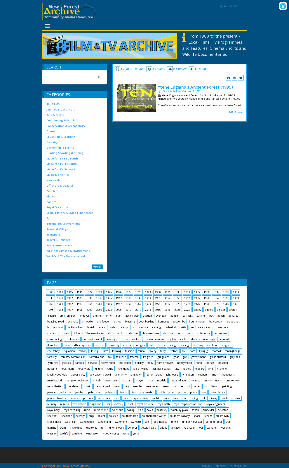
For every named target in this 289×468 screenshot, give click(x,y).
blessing (130, 321)
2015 (148, 309)
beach (221, 315)
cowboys (111, 339)
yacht (126, 433)
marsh (97, 380)
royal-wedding (72, 410)
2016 (158, 309)
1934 (187, 292)
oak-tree (178, 386)
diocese (99, 345)
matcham (126, 380)
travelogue (76, 427)
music (87, 386)
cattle (183, 327)
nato (117, 386)
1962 (70, 304)
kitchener (222, 368)
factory (83, 351)
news (166, 386)
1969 (138, 304)
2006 (119, 309)
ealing (172, 345)
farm (105, 351)
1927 (128, 292)
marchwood (54, 380)
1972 (167, 304)
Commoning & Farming (61, 120)
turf (103, 427)
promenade (104, 398)
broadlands (233, 321)
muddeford (73, 386)
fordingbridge (233, 351)
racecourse (180, 398)
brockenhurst (55, 327)
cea (192, 327)
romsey (118, 404)
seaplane (66, 416)
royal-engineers (215, 404)
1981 (236, 304)
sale (140, 410)
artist (118, 315)
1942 (70, 298)
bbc (211, 315)
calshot (113, 327)
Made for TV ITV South (61, 164)
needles (137, 386)
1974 (187, 304)
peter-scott (95, 392)
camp (124, 327)
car (133, 327)
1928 (138, 292)
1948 (128, 298)
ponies (182, 392)
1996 (60, 309)
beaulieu (233, 315)
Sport (50, 218)
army (108, 315)
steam (208, 416)
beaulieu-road (55, 321)
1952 (167, 298)
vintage (175, 427)
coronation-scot (92, 339)
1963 (80, 304)
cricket (136, 339)
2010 (128, 309)
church (190, 333)
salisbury (162, 410)
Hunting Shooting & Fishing (64, 153)
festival (174, 351)
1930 (158, 292)
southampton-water (154, 416)
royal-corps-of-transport (188, 404)
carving (156, 327)
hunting (98, 368)
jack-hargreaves (161, 368)
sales (150, 410)
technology (160, 421)
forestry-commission (73, 357)
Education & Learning (60, 137)
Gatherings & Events (60, 147)
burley (101, 327)
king (210, 368)
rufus (87, 410)
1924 (99, 292)
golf (185, 357)
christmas (132, 333)
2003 (99, 309)
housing (52, 368)
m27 (215, 374)
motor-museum (213, 380)
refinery (51, 404)
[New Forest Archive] (70, 11)
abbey (197, 309)
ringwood (95, 404)
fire (184, 351)
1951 (158, 298)
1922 (89, 292)
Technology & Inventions (63, 223)
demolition (53, 345)
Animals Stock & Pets (60, 109)
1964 (89, 304)
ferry (163, 351)
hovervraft (84, 368)
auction (147, 315)
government (198, 357)
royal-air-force (145, 404)
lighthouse (172, 374)
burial (90, 327)
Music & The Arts (57, 174)
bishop (117, 321)
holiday (139, 362)
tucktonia (91, 427)
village (163, 427)
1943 (80, 298)
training (51, 427)
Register (232, 6)
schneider (208, 410)
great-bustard (218, 357)
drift (151, 345)
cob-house (203, 333)
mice (150, 380)
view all (97, 266)
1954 (187, 298)
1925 (109, 292)
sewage (80, 416)
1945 (99, 298)
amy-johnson (68, 315)
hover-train (67, 368)
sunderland (104, 421)
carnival (143, 327)
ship (91, 416)
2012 (138, 309)
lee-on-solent (154, 374)
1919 (80, 292)
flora (192, 351)
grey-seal (235, 357)
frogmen (148, 357)
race (167, 398)
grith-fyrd (52, 362)
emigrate (226, 345)
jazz (177, 368)
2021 (177, 309)
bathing (201, 315)
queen (126, 398)
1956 (207, 298)
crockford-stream (154, 339)
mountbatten (55, 386)
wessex (51, 433)
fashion (129, 351)
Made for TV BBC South (62, 158)
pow (203, 392)
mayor (140, 380)
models (161, 380)
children (64, 333)
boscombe (179, 321)
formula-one (96, 357)
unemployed (116, 427)
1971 (158, 304)
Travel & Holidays (58, 240)
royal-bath (164, 404)
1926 (119, 292)
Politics (51, 202)
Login (222, 6)
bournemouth (197, 321)
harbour (79, 362)
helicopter (125, 362)
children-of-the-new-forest (88, 333)
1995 (50, 309)
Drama (50, 131)
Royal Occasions (57, 207)
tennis (174, 421)
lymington (188, 374)
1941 (60, 298)
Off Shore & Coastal (59, 185)
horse (199, 362)
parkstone (66, 392)
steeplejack (54, 421)
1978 (207, 304)
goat (176, 357)
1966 (109, 304)
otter (197, 386)
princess (74, 398)
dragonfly (113, 345)
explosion (69, 351)
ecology (198, 345)
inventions (123, 368)
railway (213, 398)
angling (97, 315)
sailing (130, 410)
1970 (148, 304)
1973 (177, 304)
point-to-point (166, 392)
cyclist (183, 339)
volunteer (189, 427)
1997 (70, 309)
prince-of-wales (56, 398)
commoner (220, 333)
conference (72, 339)
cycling (172, 339)
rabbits (156, 398)
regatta (64, 404)
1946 (109, 298)
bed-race (73, 321)
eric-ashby (53, 351)
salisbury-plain (179, 410)
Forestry (52, 142)
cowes (124, 339)
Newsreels (53, 180)
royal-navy (53, 410)
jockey (187, 368)
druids (161, 345)
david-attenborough (203, 339)
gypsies (66, 362)
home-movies (165, 362)
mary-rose (111, 380)
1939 (236, 292)
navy (126, 386)
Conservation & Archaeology (65, 126)
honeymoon (184, 362)
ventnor (132, 427)
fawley (152, 351)
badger (174, 315)
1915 (70, 292)
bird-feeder (103, 321)
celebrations (205, 327)
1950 (148, 298)
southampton (130, 416)
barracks (188, 315)
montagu (195, 380)
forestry (52, 357)
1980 (226, 304)
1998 (80, 309)
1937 (216, 292)
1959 (236, 298)
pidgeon (110, 392)
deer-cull (224, 339)
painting (227, 386)
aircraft (233, 309)
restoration (79, 404)
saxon (195, 410)
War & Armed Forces (60, 245)
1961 (60, 304)
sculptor (223, 410)
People (51, 191)
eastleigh (185, 345)
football (216, 351)
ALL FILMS (53, 104)
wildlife (64, 433)
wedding (226, 427)
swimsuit (136, 421)
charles (51, 333)
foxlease (121, 357)
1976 (197, 304)
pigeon (123, 392)
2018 (167, 309)
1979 (216, 304)
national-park (103, 386)
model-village (178, 380)
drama (127, 345)
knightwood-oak (57, 374)
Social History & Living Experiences (69, 213)
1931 (167, 292)
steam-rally (222, 416)
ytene (136, 433)
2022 (187, 309)
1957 (216, 298)
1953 (177, 298)
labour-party (78, 374)
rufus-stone (101, 410)
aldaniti (51, 315)
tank (147, 421)
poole (193, 392)
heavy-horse (108, 362)
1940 (50, 298)
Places (50, 196)
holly (150, 362)
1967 (119, 304)
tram (63, 427)
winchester (92, 433)
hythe (110, 368)
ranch (224, 398)
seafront (52, 416)
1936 (207, 292)
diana (67, 345)
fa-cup (95, 351)
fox (110, 357)
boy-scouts (216, 321)
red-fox (235, 398)
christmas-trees (172, 333)
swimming (121, 421)
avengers (161, 315)
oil (188, 386)
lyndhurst (203, 374)
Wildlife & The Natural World (65, 256)
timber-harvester (192, 421)
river (107, 404)
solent (101, 416)
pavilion (79, 392)
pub (117, 398)
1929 (148, 292)
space (197, 416)
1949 (138, 298)
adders (209, 309)
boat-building (146, 321)
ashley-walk (132, 315)
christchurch (115, 333)
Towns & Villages (57, 229)
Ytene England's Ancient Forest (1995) (195, 87)
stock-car (70, 421)
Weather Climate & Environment (68, 251)
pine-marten (147, 392)
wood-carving (110, 433)
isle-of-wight (140, 368)
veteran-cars (148, 427)
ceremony (223, 327)
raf (203, 398)
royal (130, 404)
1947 (119, 298)
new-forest (152, 386)
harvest (92, 362)
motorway (233, 380)
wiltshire (77, 433)
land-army (121, 374)
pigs (133, 392)
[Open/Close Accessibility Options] (283, 6)
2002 (89, 309)
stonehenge (87, 421)
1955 (197, 298)
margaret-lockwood (77, 380)
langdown (136, 374)
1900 (50, 292)
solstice (113, 416)
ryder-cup (117, 410)
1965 (99, 304)
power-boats (217, 392)
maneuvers (228, 374)
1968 (128, 304)
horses (210, 362)
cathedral (170, 327)
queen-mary (141, 398)
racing (194, 398)
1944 (89, 298)
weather (212, 427)
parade (51, 392)
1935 (197, 292)
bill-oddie (87, 321)
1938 (226, 292)
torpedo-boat (214, 421)
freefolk (134, 357)
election (212, 345)
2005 (109, 309)
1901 (60, 292)
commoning (54, 339)
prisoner (88, 398)
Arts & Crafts (55, 115)
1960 (50, 304)
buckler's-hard (75, 327)
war (201, 427)
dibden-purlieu (82, 345)
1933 (177, 292)
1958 (226, 298)
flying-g (203, 351)
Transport (53, 234)
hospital (223, 362)
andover (84, 315)
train (228, 421)
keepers (199, 368)
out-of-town (211, 386)
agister (221, 309)
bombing (163, 321)
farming (116, 351)
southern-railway (180, 416)
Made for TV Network (60, 169)
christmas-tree (150, 333)
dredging (140, 345)
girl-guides (163, 357)
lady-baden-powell (100, 374)
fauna (141, 351)
